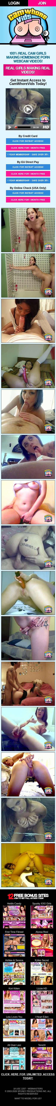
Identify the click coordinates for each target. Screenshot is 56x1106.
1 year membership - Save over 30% (28, 154)
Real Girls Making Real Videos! (28, 70)
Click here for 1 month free (28, 148)
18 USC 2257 (19, 1088)
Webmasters (35, 1088)
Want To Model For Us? (28, 1098)
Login (14, 3)
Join (42, 3)
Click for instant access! (28, 141)
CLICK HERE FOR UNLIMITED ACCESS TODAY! (28, 1076)
